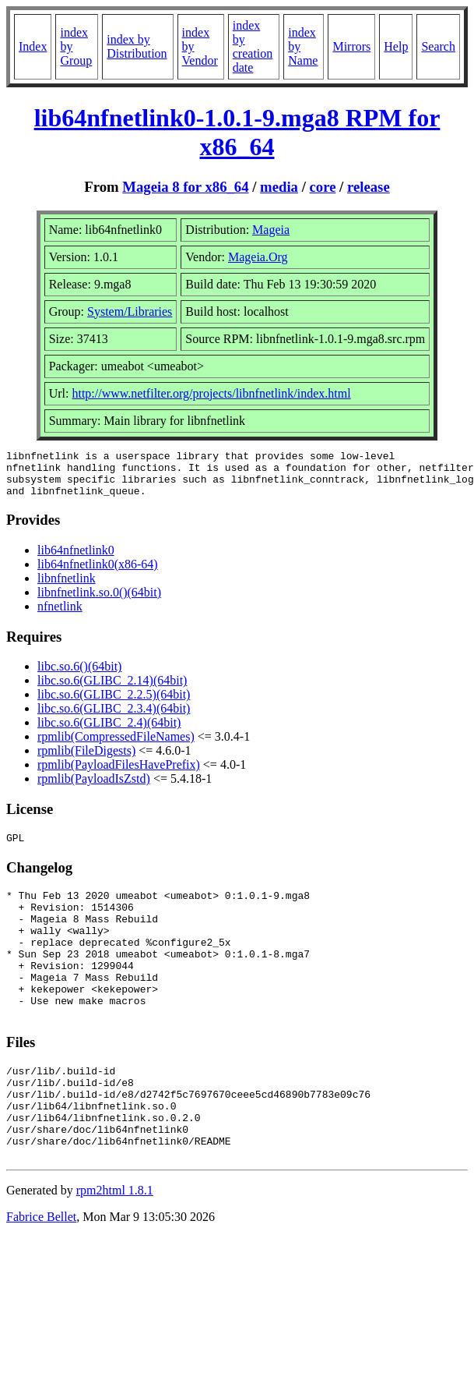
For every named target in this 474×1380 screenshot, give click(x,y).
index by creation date (253, 46)
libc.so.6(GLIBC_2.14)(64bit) (112, 689)
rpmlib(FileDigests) (86, 759)
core (323, 187)
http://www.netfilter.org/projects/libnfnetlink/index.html (211, 393)
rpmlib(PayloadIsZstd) (93, 787)
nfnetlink (60, 615)
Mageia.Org (258, 257)
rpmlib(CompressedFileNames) (116, 745)
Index (33, 46)
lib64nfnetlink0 (75, 559)
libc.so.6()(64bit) (79, 675)
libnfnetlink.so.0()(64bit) (99, 601)
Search (438, 46)
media (279, 187)
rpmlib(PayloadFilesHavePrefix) (118, 773)
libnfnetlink (66, 587)
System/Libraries (129, 311)
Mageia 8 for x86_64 (185, 187)
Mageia (271, 229)
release (368, 187)
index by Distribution (137, 46)
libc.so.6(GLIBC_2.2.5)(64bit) (113, 703)
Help (396, 46)
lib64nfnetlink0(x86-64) (97, 573)
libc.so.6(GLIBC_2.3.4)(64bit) (113, 717)
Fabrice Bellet (41, 1272)
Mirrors (351, 46)
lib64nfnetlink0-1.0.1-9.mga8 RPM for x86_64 (237, 132)
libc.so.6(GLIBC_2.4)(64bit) (109, 731)
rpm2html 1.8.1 (114, 1246)
